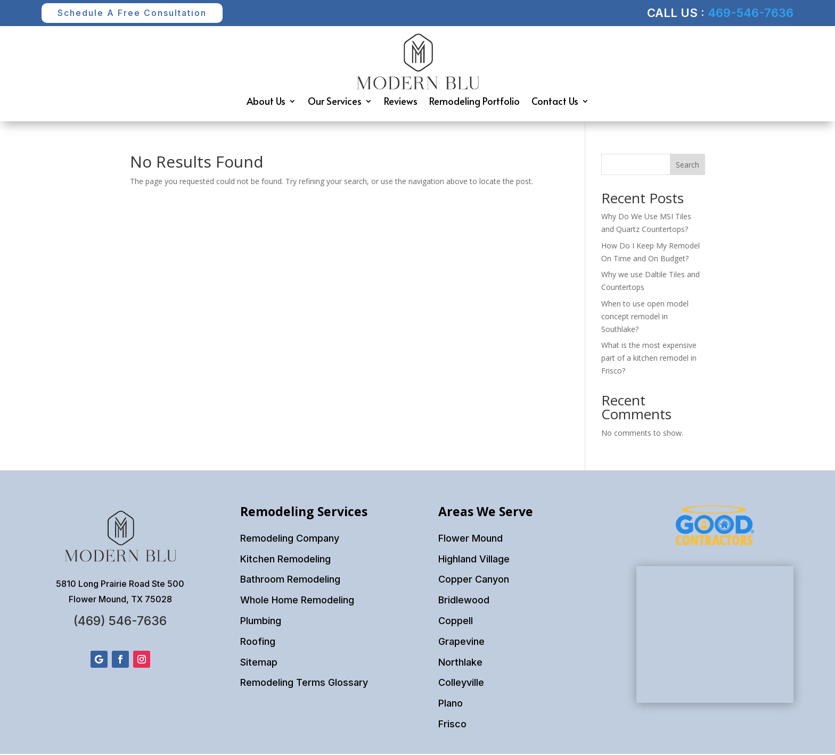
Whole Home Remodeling (297, 601)
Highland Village (474, 559)
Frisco (452, 725)
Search (687, 166)
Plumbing (260, 621)
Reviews (401, 103)
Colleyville (461, 683)
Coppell (455, 621)
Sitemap (258, 662)
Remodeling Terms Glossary (304, 683)
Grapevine (461, 642)
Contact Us (554, 103)
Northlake (460, 662)
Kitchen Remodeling (285, 559)
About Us (266, 103)
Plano (450, 704)
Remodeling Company (289, 539)
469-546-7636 (750, 13)
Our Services (335, 103)
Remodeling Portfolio (474, 103)
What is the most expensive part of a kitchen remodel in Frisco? (649, 359)
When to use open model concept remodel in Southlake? (645, 317)
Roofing (257, 642)
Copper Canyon (473, 580)
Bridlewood (463, 601)
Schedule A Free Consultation (138, 13)
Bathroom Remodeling (290, 580)
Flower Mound (470, 539)
